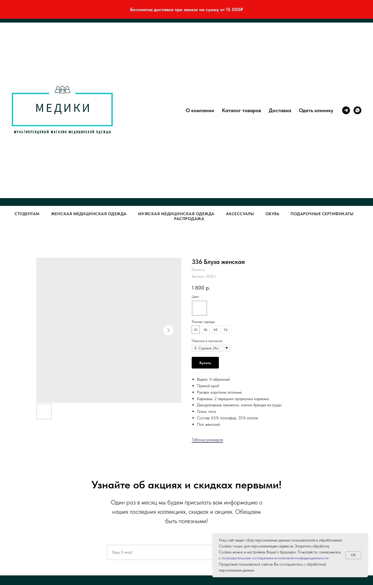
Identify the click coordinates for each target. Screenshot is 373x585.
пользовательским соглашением (248, 558)
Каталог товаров (241, 110)
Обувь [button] (272, 213)
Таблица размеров (207, 439)
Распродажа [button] (189, 218)
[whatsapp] (357, 110)
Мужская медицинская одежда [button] (176, 213)
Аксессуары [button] (240, 213)
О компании (200, 110)
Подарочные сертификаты (322, 213)
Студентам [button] (27, 213)
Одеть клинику (316, 110)
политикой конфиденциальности (303, 558)
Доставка (280, 110)
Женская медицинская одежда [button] (89, 213)
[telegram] (346, 110)
